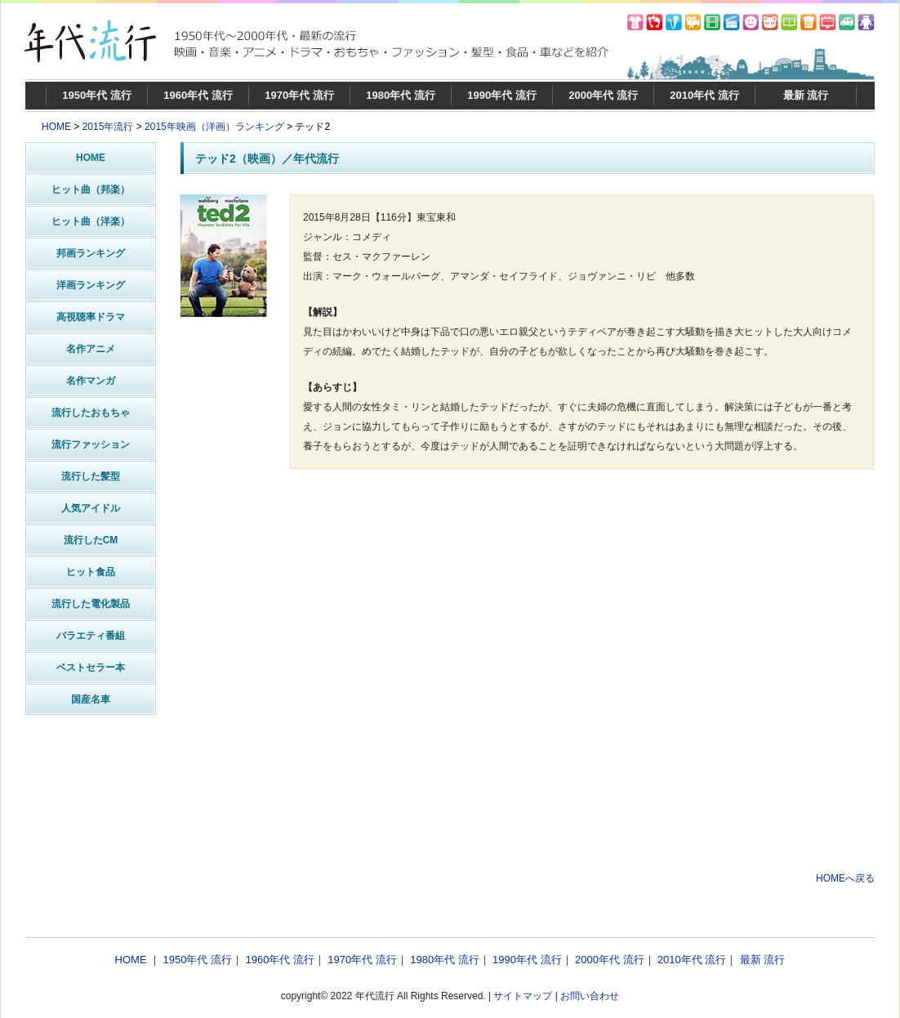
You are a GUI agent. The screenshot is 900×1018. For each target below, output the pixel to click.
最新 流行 (806, 95)
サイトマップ (522, 996)
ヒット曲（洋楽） (90, 221)
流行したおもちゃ (90, 412)
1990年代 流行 (502, 95)
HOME (56, 126)
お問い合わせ (589, 996)
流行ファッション (90, 444)
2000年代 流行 (603, 95)
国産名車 (90, 699)
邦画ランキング (90, 253)
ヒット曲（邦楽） (90, 189)
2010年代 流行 (704, 95)
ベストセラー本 (90, 667)
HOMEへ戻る (845, 878)
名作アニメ (90, 349)
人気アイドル (90, 508)
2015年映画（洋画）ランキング (214, 126)
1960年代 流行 (198, 95)
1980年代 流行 (400, 95)
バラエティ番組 (90, 635)
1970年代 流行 (299, 95)
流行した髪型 (90, 476)
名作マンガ (90, 380)
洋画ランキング (90, 285)
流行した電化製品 (90, 603)
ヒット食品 (90, 572)
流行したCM (91, 540)
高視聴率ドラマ (90, 317)
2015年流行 (108, 126)
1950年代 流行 (96, 95)
